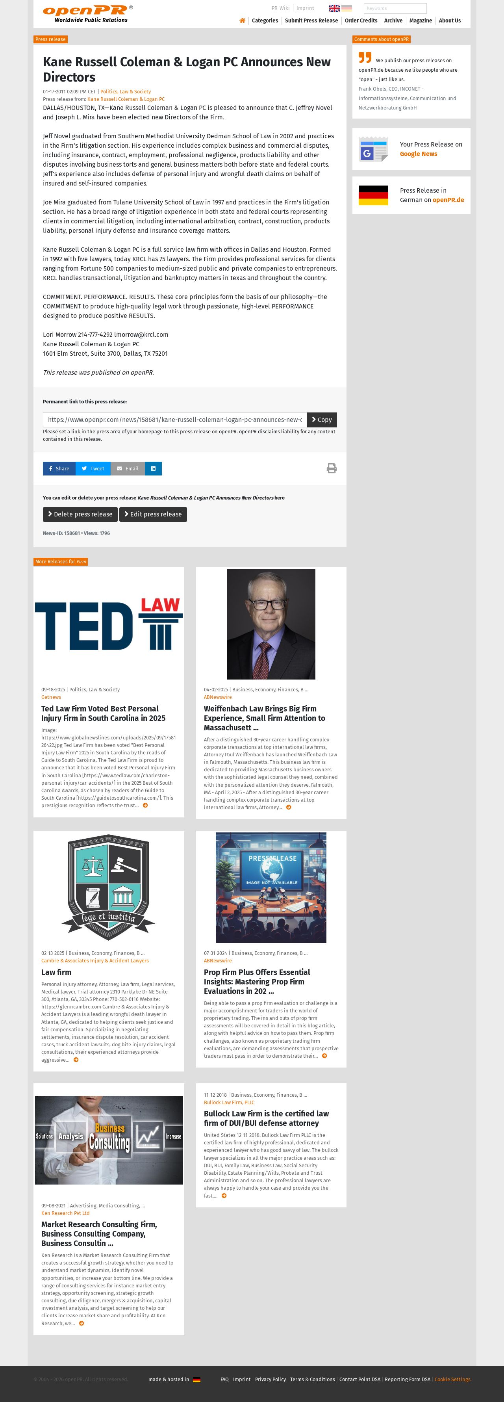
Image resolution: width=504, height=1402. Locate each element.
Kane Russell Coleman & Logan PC (126, 99)
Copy (322, 419)
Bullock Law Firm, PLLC (229, 1102)
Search (444, 8)
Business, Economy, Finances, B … (270, 690)
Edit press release (153, 514)
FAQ (224, 1379)
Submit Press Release (311, 20)
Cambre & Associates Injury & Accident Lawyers (95, 961)
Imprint (305, 8)
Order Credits (361, 20)
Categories (265, 20)
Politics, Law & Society (125, 92)
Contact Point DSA (359, 1379)
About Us (450, 20)
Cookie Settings (453, 1379)
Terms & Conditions (312, 1379)
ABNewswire (218, 697)
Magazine (421, 20)
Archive (393, 20)
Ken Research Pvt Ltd (65, 1213)
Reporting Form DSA (407, 1379)
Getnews (51, 697)
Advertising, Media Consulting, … (107, 1206)
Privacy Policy (270, 1379)
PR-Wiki (281, 8)
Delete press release (80, 514)
